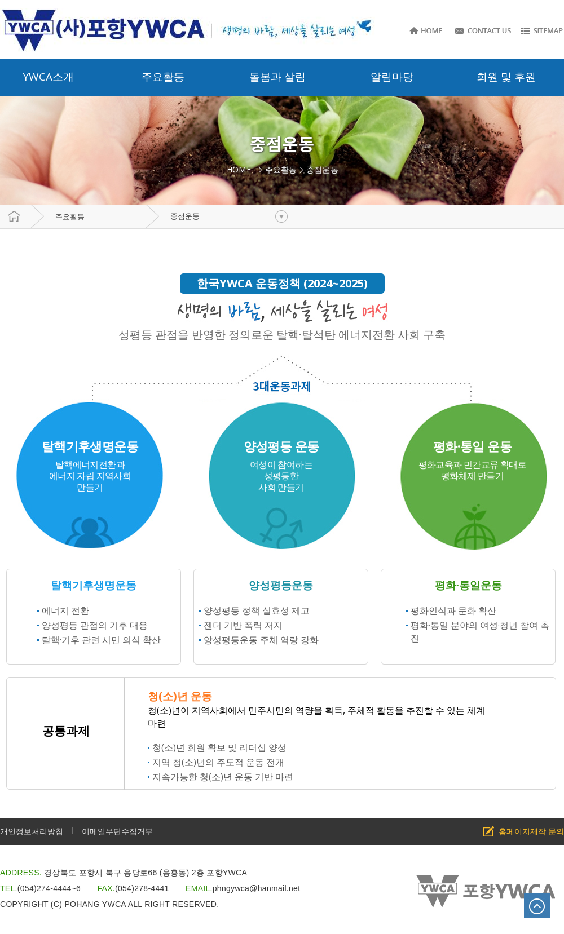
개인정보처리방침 (31, 831)
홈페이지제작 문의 (531, 831)
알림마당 (392, 76)
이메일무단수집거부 (117, 831)
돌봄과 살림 (277, 76)
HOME (241, 169)
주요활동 (70, 216)
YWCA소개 (48, 76)
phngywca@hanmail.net (257, 888)
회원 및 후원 (506, 76)
